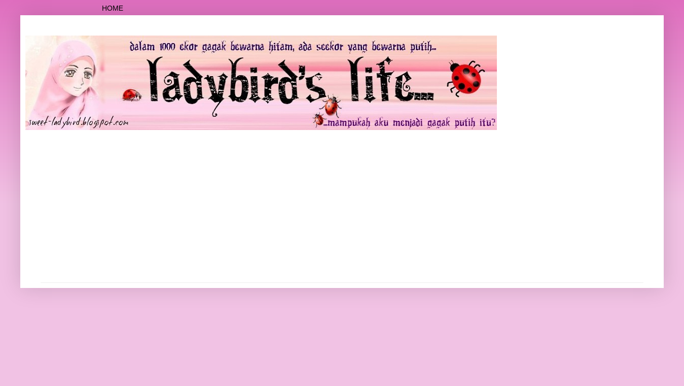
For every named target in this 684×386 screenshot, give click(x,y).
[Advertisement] (342, 206)
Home (112, 8)
